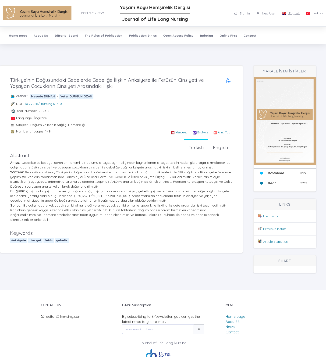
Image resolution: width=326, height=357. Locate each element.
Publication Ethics (143, 35)
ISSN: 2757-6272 (92, 13)
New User (266, 13)
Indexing (206, 35)
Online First (228, 35)
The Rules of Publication (104, 35)
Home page (18, 35)
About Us (41, 35)
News (230, 327)
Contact (250, 35)
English (291, 13)
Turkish (314, 13)
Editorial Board (66, 35)
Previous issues (275, 229)
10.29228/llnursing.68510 (43, 104)
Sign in (242, 13)
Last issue (270, 216)
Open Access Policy (178, 35)
